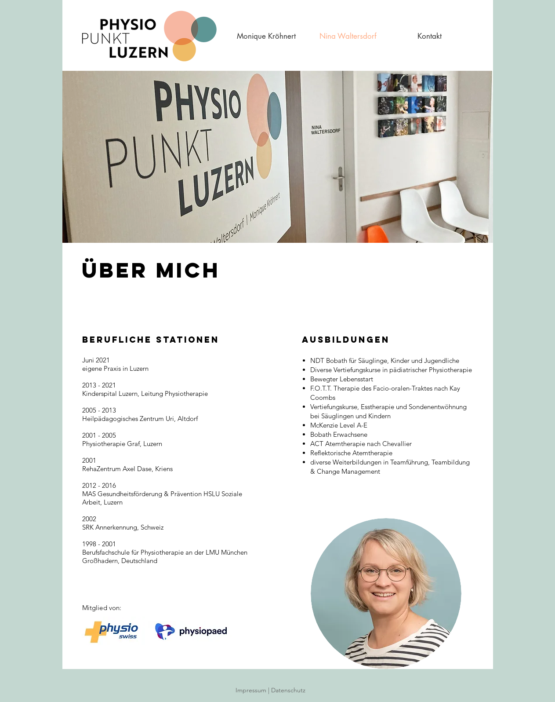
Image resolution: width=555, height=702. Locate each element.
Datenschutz (294, 690)
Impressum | (253, 690)
